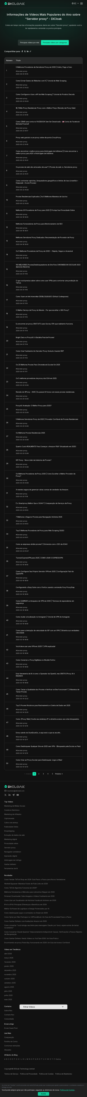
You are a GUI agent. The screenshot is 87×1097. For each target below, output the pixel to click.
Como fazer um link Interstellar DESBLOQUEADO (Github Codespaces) (42, 296)
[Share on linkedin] (9, 795)
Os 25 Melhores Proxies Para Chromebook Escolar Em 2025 (38, 365)
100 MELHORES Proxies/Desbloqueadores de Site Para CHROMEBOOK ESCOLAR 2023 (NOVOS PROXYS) (48, 266)
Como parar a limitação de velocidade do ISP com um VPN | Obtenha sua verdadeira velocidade (47, 632)
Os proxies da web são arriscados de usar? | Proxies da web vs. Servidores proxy (46, 167)
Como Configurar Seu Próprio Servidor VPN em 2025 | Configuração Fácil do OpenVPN (45, 572)
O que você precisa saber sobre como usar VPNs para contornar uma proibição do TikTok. (47, 282)
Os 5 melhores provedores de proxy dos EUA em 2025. (36, 378)
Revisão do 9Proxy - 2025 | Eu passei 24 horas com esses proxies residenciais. (45, 392)
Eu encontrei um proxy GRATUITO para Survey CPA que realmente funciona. (44, 324)
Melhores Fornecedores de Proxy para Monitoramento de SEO (39, 224)
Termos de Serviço (11, 1074)
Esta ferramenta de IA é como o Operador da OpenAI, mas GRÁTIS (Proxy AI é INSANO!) (45, 675)
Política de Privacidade (28, 1074)
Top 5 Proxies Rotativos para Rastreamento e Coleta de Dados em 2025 (43, 705)
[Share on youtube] (18, 795)
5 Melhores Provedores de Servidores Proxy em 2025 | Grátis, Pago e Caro (44, 67)
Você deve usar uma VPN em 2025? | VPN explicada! (35, 646)
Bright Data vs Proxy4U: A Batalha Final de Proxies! (35, 337)
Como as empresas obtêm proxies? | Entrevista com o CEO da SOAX (42, 544)
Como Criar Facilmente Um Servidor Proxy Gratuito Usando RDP (40, 351)
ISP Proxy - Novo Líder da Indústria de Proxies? (33, 460)
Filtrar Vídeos (43, 1007)
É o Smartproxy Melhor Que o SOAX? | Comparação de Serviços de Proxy (44, 503)
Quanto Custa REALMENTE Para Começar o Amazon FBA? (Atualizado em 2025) (46, 446)
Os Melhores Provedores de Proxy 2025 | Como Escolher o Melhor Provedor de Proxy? (45, 475)
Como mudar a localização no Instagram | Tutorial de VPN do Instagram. (43, 617)
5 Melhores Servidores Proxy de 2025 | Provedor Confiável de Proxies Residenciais (47, 419)
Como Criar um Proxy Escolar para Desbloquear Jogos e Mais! (39, 760)
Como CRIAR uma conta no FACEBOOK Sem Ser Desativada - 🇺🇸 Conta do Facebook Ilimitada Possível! (48, 123)
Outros (58, 1059)
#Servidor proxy (21, 71)
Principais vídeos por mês (29, 42)
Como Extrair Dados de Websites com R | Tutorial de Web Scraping (41, 81)
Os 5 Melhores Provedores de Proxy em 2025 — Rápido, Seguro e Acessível (44, 251)
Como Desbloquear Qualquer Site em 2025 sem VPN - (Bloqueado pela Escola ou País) (48, 746)
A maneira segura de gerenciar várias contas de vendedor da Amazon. (42, 490)
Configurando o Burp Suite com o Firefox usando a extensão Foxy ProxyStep (45, 587)
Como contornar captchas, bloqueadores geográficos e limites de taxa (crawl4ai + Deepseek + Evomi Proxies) (47, 182)
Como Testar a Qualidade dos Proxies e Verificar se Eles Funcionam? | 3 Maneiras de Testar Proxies (47, 691)
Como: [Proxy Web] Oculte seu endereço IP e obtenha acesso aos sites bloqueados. (47, 719)
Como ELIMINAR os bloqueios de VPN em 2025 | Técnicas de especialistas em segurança (45, 602)
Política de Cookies (46, 1074)
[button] (75, 3)
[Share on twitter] (5, 795)
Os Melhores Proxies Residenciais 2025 (30, 433)
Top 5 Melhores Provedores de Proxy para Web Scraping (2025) (40, 530)
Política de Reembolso (63, 1074)
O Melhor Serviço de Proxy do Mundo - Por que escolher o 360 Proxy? (42, 310)
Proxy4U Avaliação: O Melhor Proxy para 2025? (34, 406)
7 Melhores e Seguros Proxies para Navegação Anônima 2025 (39, 517)
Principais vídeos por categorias (55, 42)
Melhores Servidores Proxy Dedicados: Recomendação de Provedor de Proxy (45, 237)
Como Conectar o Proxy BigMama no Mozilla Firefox (35, 660)
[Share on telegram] (13, 795)
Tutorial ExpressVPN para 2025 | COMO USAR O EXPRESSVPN (39, 558)
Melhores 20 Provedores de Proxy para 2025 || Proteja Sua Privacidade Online (45, 210)
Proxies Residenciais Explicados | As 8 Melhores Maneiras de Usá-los (41, 197)
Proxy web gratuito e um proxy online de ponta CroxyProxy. (38, 137)
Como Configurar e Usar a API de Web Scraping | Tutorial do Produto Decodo (45, 94)
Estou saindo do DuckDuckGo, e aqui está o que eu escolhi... (38, 733)
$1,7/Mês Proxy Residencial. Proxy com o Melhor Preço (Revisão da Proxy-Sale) (46, 108)
